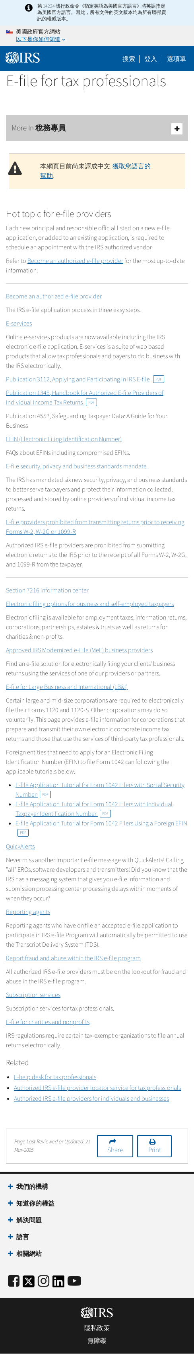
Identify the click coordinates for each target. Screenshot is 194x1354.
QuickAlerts (20, 846)
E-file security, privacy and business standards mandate (76, 466)
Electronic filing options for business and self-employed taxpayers (90, 604)
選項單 (176, 59)
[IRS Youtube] (74, 1281)
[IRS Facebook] (13, 1281)
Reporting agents (28, 912)
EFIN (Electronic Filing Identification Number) (64, 439)
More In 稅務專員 (97, 128)
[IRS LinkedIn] (58, 1284)
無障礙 (97, 1341)
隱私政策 (97, 1328)
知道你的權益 (35, 1203)
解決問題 (29, 1220)
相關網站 (29, 1253)
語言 (22, 1237)
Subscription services (33, 995)
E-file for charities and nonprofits (47, 1022)
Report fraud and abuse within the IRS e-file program (73, 958)
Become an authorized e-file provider (75, 261)
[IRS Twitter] (29, 1284)
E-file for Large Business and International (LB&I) (67, 687)
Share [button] (115, 1150)
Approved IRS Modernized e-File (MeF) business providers (79, 650)
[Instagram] (43, 1281)
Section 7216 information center (47, 590)
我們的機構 (32, 1186)
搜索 (128, 59)
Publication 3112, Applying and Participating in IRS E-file (85, 379)
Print (154, 1150)
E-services (19, 323)
